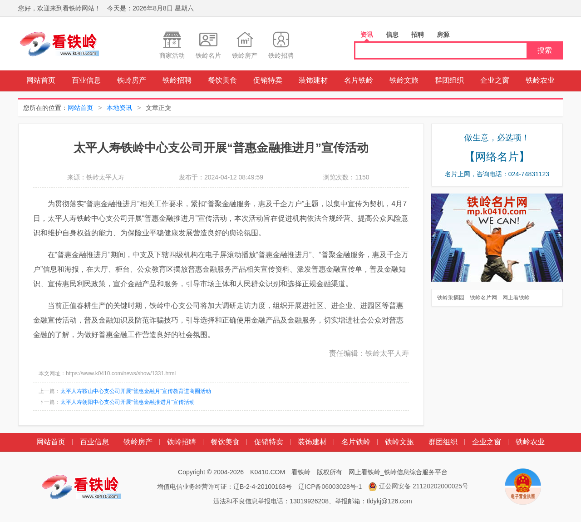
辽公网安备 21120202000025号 (418, 486)
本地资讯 (119, 107)
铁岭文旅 (404, 80)
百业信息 (86, 80)
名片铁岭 (358, 80)
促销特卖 (267, 80)
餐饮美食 (222, 80)
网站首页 (40, 80)
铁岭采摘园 (450, 297)
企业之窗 (494, 80)
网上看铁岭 (516, 297)
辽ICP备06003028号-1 (330, 486)
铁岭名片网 (483, 297)
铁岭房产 (131, 80)
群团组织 (449, 80)
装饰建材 (313, 80)
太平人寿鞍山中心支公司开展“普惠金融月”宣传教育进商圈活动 (135, 391)
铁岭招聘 (177, 80)
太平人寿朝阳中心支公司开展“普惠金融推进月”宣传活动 (127, 402)
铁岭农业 (540, 80)
